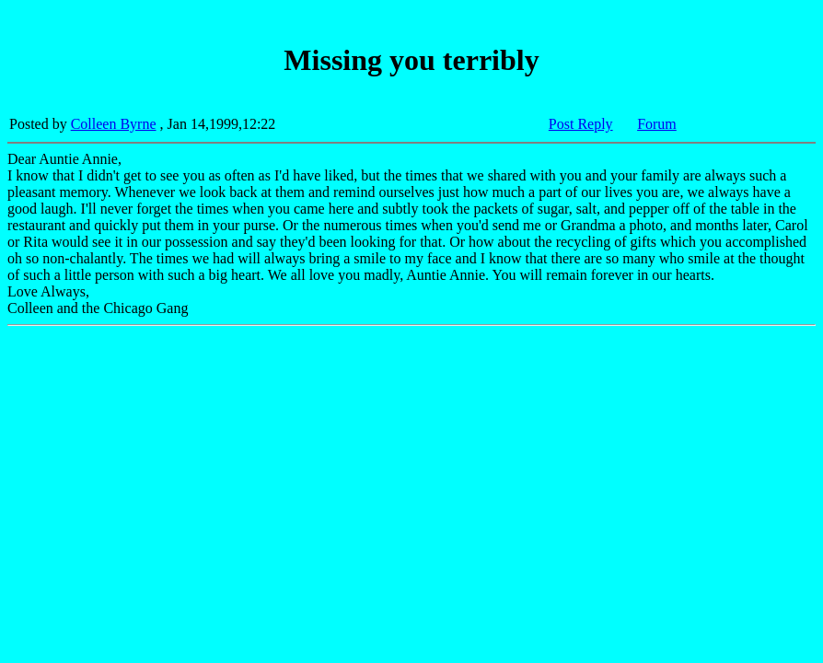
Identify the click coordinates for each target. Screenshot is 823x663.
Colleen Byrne (113, 124)
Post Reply (581, 124)
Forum (657, 124)
